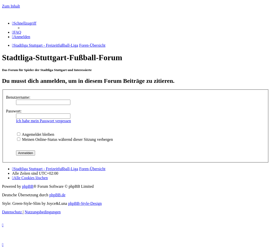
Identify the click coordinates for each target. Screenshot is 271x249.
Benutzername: (18, 97)
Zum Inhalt (11, 6)
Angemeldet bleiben (35, 134)
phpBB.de (57, 195)
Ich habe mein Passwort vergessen (43, 121)
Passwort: (14, 111)
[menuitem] (16, 32)
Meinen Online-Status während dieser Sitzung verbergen (65, 139)
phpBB (27, 186)
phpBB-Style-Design (85, 203)
